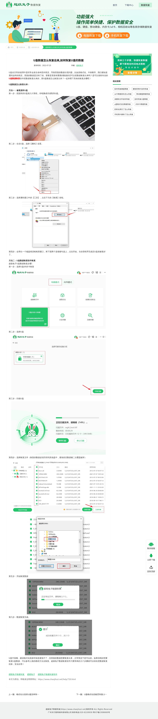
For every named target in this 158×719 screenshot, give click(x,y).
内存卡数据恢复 (141, 104)
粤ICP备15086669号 (101, 712)
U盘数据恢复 (33, 47)
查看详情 (132, 72)
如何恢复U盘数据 (141, 99)
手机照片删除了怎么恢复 (123, 114)
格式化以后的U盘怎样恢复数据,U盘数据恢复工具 (37, 694)
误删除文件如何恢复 (122, 99)
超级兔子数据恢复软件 (47, 674)
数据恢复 (21, 47)
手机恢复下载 (116, 35)
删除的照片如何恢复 (140, 89)
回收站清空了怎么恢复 (122, 109)
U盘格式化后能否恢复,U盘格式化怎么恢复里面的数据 (107, 694)
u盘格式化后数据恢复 (122, 104)
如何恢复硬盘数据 (121, 89)
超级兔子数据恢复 (17, 674)
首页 (10, 47)
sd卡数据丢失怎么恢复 (123, 94)
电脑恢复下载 (89, 35)
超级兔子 (79, 65)
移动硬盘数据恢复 (143, 94)
